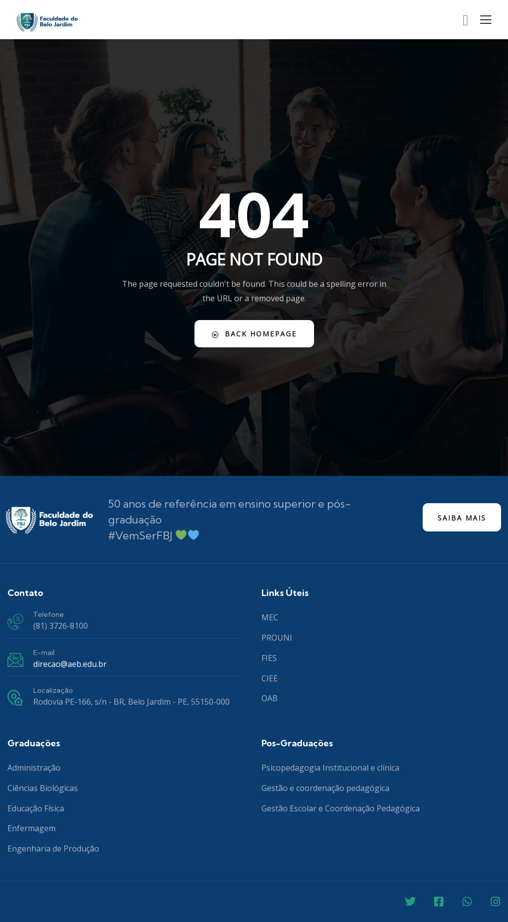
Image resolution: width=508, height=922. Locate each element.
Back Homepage (254, 333)
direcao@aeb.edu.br (70, 664)
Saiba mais (462, 518)
